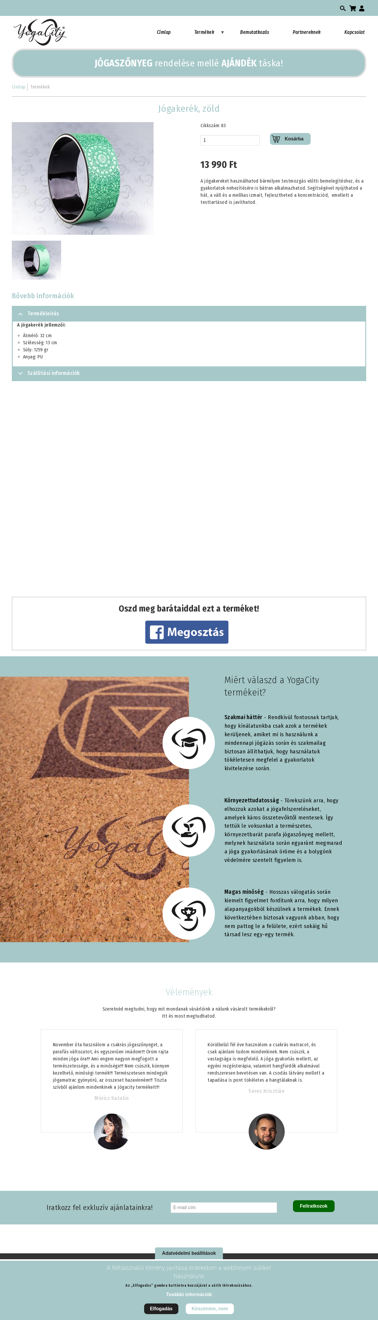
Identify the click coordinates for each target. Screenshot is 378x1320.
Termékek (209, 35)
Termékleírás (37, 316)
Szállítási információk (48, 375)
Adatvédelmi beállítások (189, 1253)
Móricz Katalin (111, 1098)
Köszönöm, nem (210, 1308)
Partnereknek (307, 32)
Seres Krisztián (266, 1091)
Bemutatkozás (254, 32)
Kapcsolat (354, 32)
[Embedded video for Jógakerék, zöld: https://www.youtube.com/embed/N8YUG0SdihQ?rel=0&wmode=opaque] (189, 491)
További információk (189, 1294)
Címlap (164, 32)
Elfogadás (161, 1308)
